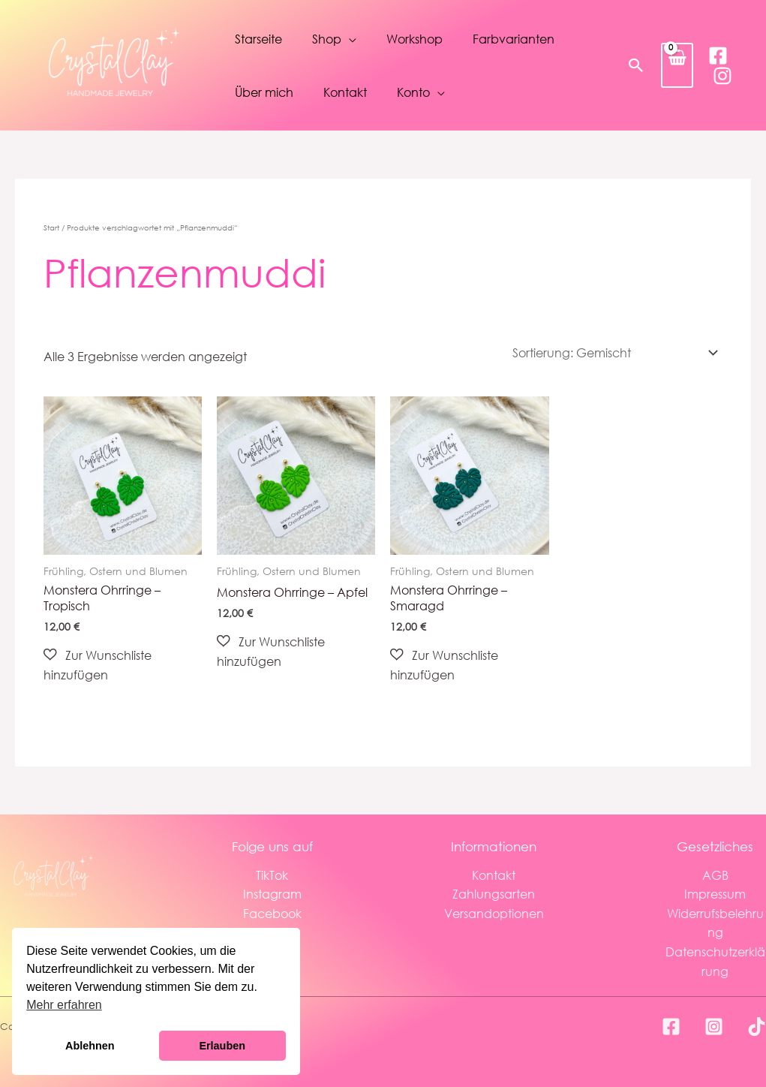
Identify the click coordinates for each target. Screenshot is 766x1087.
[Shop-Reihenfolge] (612, 352)
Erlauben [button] (222, 1046)
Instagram (272, 894)
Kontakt (345, 92)
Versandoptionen (494, 913)
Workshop (414, 39)
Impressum (715, 894)
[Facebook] (718, 55)
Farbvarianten (513, 39)
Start (51, 227)
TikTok (272, 875)
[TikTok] (756, 1026)
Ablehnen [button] (90, 1046)
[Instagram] (722, 76)
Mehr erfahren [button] (64, 1004)
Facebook (272, 913)
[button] (636, 65)
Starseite (258, 39)
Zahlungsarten (493, 894)
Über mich (264, 92)
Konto (413, 92)
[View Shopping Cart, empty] (677, 65)
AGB (715, 875)
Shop (326, 39)
